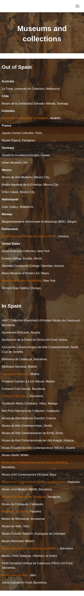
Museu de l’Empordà (15, 511)
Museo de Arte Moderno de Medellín (25, 118)
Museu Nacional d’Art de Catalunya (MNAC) (30, 548)
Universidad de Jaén (15, 575)
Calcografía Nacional (15, 374)
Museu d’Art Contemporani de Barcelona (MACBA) (34, 462)
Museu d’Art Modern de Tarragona (24, 496)
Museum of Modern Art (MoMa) (22, 280)
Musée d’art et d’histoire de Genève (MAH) (29, 236)
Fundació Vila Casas (15, 396)
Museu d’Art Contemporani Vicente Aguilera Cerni (34, 482)
